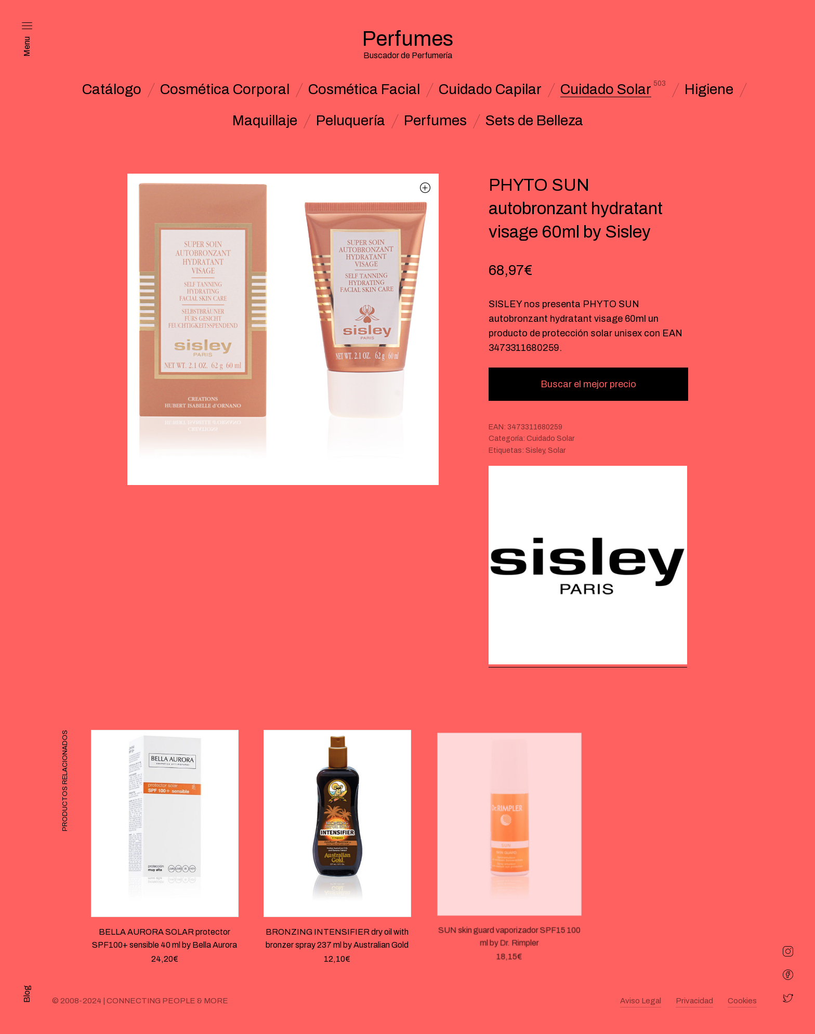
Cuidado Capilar (490, 89)
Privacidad (694, 1001)
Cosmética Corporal (225, 89)
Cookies (742, 1001)
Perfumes (435, 120)
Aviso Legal (640, 1001)
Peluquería (350, 120)
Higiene (709, 89)
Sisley (535, 450)
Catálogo (111, 89)
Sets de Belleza (534, 120)
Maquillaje (264, 120)
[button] (425, 187)
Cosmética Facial (364, 89)
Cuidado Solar (605, 89)
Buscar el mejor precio (588, 384)
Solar (557, 450)
